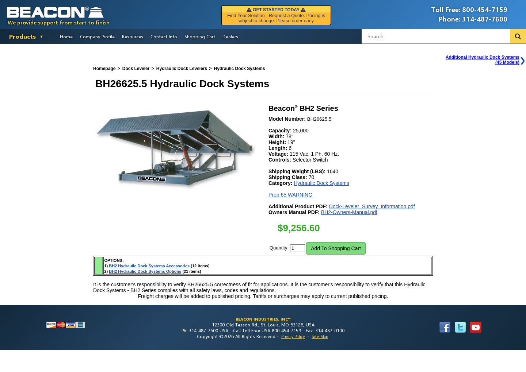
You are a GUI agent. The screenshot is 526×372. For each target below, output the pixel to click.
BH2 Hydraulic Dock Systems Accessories (149, 266)
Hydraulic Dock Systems (321, 183)
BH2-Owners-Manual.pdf (349, 212)
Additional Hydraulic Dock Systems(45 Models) (482, 60)
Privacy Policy (293, 336)
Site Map (320, 336)
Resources (132, 36)
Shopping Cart (199, 36)
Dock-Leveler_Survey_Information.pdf (372, 206)
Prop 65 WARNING (290, 195)
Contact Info (163, 36)
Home (66, 36)
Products (22, 36)
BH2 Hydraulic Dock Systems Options (145, 271)
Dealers (230, 36)
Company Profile (97, 36)
